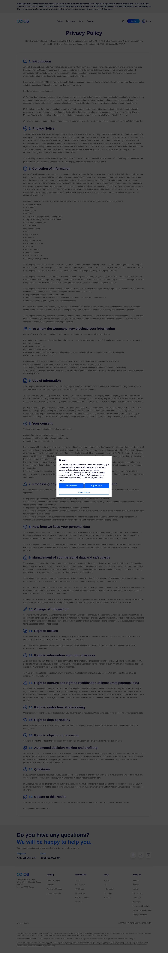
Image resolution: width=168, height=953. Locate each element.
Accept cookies (71, 486)
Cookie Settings (84, 492)
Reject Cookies (96, 486)
